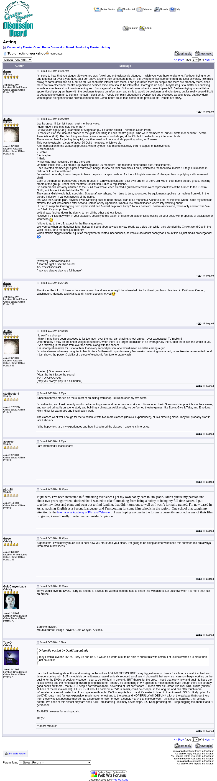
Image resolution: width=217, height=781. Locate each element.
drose (7, 71)
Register (130, 28)
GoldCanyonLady (14, 586)
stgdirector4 (11, 393)
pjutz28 (8, 489)
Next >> (209, 59)
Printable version (17, 753)
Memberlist (126, 9)
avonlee (8, 441)
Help (175, 9)
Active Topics (104, 9)
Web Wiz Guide (120, 780)
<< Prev (179, 59)
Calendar (144, 9)
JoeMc (7, 119)
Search (161, 9)
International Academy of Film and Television (84, 512)
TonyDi (8, 642)
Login (145, 28)
